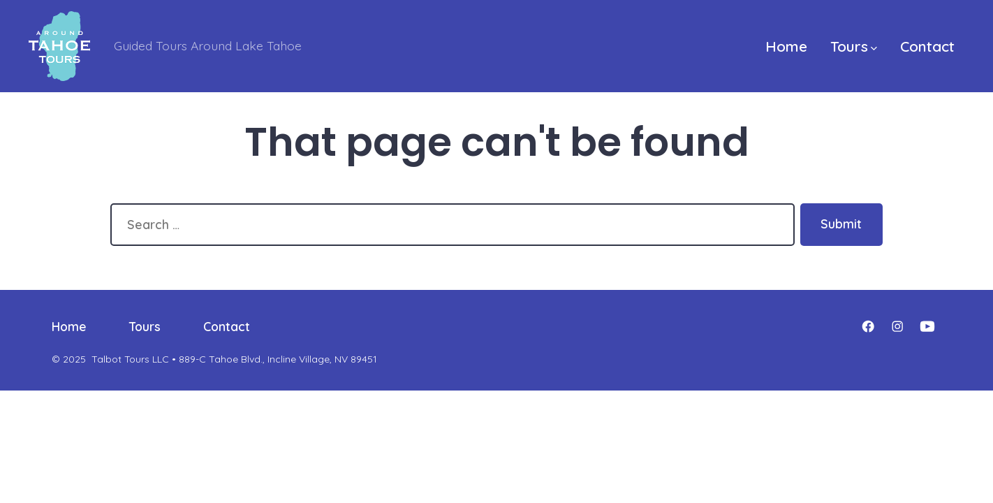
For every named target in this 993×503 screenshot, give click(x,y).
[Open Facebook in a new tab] (868, 326)
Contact (927, 46)
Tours (853, 46)
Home (786, 46)
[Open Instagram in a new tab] (897, 326)
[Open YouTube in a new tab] (927, 326)
